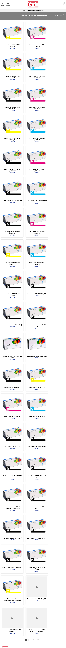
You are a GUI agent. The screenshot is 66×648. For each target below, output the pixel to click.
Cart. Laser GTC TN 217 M (11, 399)
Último (38, 615)
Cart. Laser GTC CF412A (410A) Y (11, 44)
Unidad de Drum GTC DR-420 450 (11, 341)
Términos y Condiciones (7, 642)
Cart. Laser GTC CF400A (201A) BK (11, 103)
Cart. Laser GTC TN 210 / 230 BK (35, 457)
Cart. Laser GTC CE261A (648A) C (34, 252)
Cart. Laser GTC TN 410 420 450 (35, 312)
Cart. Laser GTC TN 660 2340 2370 (11, 457)
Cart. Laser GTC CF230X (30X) (12, 546)
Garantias (4, 644)
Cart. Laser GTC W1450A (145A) (35, 487)
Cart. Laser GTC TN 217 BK (11, 427)
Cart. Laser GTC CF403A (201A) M (35, 44)
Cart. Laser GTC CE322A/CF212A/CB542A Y (11, 576)
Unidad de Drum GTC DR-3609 (34, 341)
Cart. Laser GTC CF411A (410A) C (34, 193)
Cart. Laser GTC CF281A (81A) (11, 312)
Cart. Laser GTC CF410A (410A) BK (11, 222)
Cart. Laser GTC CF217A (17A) (11, 193)
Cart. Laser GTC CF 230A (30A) (34, 546)
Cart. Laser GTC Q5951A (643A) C (34, 133)
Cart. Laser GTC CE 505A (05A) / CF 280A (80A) (34, 606)
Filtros (59, 16)
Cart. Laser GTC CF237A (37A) (35, 517)
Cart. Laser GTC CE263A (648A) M (35, 222)
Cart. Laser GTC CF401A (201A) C (34, 74)
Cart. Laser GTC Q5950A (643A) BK (11, 163)
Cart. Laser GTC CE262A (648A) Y (11, 252)
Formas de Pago (38, 642)
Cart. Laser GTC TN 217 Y (35, 370)
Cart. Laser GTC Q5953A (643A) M (35, 103)
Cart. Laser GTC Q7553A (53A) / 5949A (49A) (11, 606)
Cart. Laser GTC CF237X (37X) (12, 517)
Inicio (24, 10)
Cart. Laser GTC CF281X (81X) (34, 282)
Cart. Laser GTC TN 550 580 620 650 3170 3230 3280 (12, 487)
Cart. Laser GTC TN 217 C (34, 399)
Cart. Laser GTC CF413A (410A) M (34, 163)
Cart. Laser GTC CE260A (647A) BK (11, 282)
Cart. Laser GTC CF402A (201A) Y (11, 74)
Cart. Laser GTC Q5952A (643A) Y (11, 133)
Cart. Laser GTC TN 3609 (11, 370)
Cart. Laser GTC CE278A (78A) (35, 576)
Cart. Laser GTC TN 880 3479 (34, 427)
